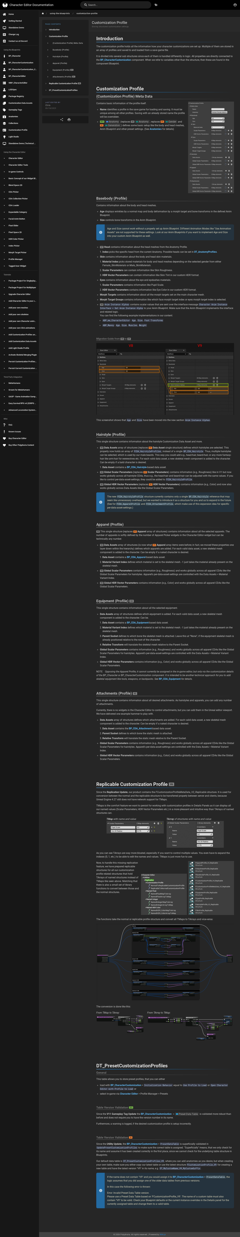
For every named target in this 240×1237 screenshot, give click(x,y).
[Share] (61, 119)
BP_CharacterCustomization (115, 59)
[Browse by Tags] (156, 5)
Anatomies (156, 129)
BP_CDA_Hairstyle (137, 467)
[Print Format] (69, 119)
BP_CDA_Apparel (136, 557)
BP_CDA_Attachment (140, 728)
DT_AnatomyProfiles (205, 251)
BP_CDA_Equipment (138, 622)
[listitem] (65, 30)
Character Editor (129, 1093)
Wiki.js (163, 1234)
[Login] (235, 5)
